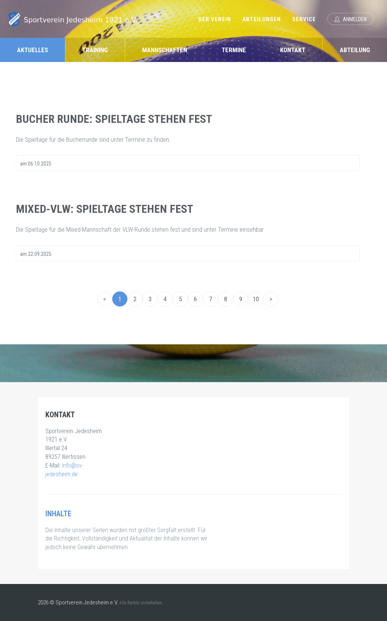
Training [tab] (95, 50)
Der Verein (214, 19)
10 (256, 299)
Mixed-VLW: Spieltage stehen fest (104, 208)
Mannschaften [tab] (164, 50)
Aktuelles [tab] (32, 50)
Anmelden (350, 19)
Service (304, 19)
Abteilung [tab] (355, 50)
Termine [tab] (233, 50)
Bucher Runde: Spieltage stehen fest (114, 118)
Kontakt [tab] (292, 50)
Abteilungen (261, 19)
